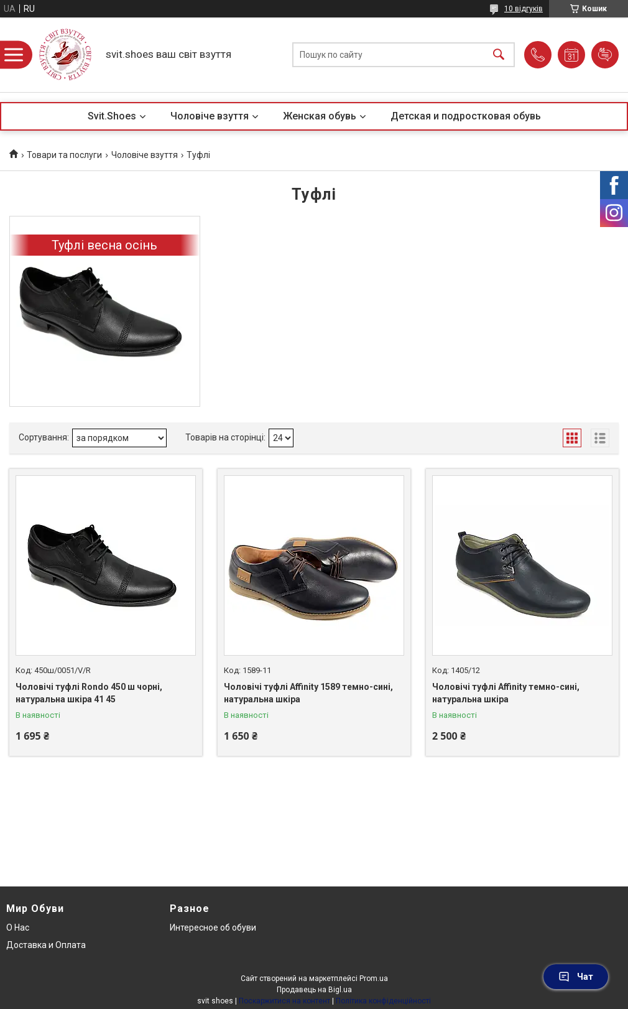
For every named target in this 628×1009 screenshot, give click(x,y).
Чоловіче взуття (209, 116)
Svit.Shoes (112, 116)
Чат (575, 976)
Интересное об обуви (213, 927)
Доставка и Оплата (46, 945)
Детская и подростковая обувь (465, 116)
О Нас (17, 927)
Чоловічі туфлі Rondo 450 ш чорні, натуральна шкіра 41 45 (89, 693)
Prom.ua (373, 978)
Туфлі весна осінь (104, 245)
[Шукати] (499, 55)
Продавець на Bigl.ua (314, 989)
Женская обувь (319, 116)
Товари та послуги (64, 155)
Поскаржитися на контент (284, 1001)
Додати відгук (605, 54)
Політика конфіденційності (383, 1001)
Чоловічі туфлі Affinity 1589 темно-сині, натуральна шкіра (308, 693)
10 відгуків (523, 8)
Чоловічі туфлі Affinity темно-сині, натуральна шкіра (506, 693)
